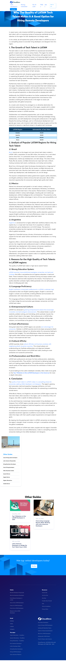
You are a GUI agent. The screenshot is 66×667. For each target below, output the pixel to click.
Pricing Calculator (24, 5)
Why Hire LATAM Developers (44, 633)
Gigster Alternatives (7, 480)
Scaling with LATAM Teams (44, 636)
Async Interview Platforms (15, 654)
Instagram (12, 629)
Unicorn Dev (44, 592)
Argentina (12, 222)
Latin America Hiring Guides (9, 460)
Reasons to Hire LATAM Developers (15, 612)
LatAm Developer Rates (15, 646)
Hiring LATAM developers (15, 651)
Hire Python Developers (43, 622)
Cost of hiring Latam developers (10, 457)
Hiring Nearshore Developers (9, 464)
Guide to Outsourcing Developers (45, 630)
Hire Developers (14, 5)
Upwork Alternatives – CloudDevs (17, 638)
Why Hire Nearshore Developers (17, 595)
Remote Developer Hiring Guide (17, 592)
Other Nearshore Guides (8, 470)
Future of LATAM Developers (16, 605)
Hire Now (34, 566)
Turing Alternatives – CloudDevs (17, 640)
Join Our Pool (45, 595)
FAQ (43, 603)
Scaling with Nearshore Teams (44, 628)
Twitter (11, 623)
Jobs (46, 5)
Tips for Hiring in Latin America (45, 639)
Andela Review (6, 483)
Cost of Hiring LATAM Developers (45, 625)
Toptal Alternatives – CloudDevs (17, 635)
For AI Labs (34, 5)
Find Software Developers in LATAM (16, 599)
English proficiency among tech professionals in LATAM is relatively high (31, 289)
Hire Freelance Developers (16, 643)
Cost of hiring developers (8, 467)
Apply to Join (52, 5)
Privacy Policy (45, 609)
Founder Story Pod (46, 600)
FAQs (41, 5)
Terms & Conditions (46, 606)
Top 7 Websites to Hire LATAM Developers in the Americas (31, 373)
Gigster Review (6, 477)
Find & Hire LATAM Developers (16, 608)
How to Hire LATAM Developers (17, 602)
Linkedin (12, 626)
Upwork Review (6, 473)
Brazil (10, 152)
